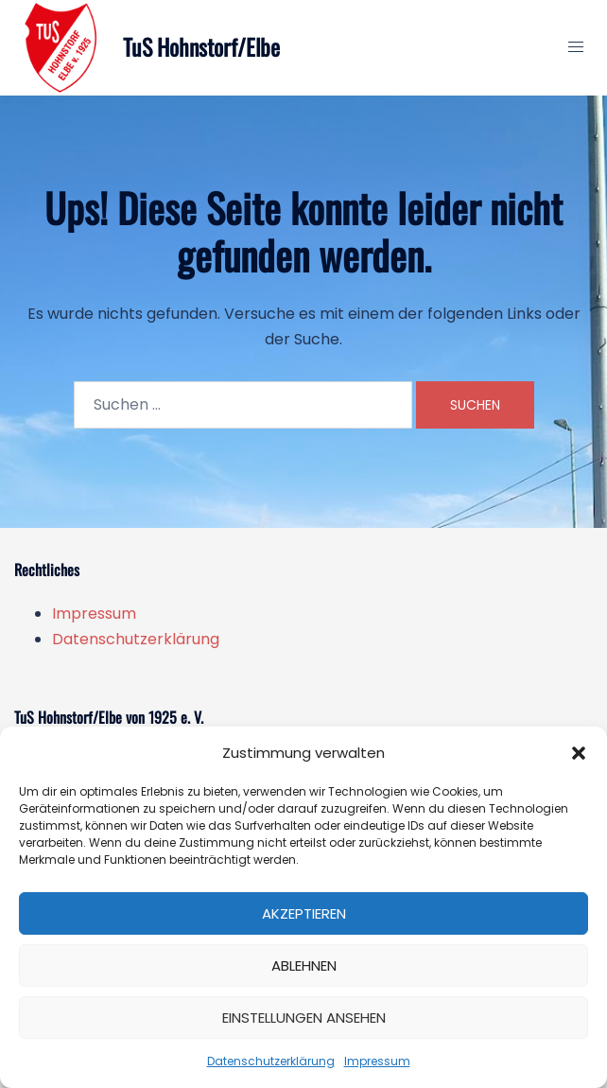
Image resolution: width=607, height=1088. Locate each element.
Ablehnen (304, 965)
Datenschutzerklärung (271, 1061)
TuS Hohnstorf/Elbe (203, 47)
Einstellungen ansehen (304, 1017)
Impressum (377, 1061)
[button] (578, 753)
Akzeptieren (304, 913)
